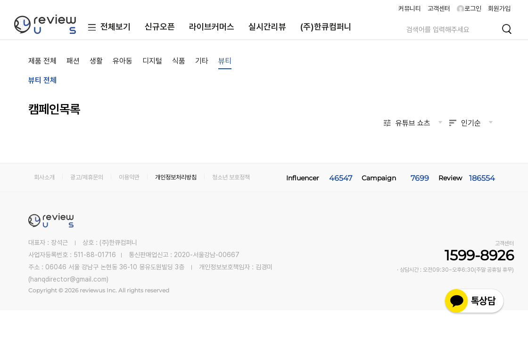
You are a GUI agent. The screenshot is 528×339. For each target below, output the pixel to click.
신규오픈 (160, 27)
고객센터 (439, 8)
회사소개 (44, 177)
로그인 (469, 8)
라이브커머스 (211, 27)
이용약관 (129, 177)
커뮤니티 (409, 8)
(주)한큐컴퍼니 (326, 27)
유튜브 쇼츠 (413, 123)
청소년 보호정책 (231, 177)
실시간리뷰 (267, 27)
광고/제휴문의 (86, 177)
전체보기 (107, 27)
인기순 (471, 123)
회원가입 (499, 8)
